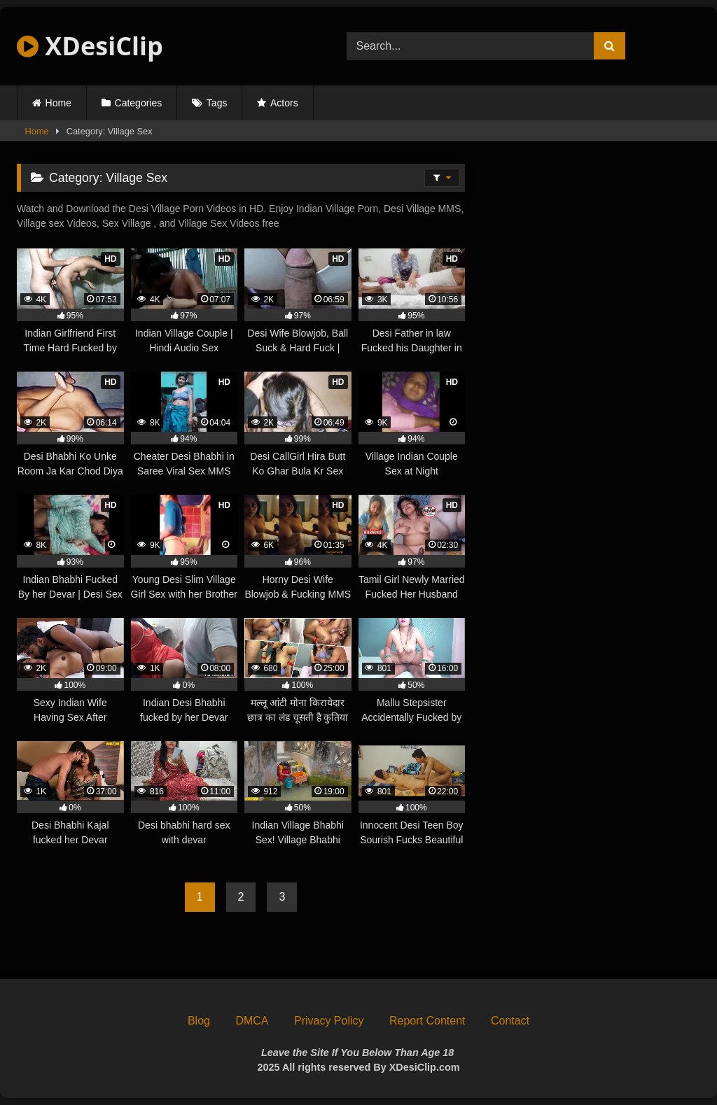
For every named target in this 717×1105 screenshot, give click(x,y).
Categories (138, 102)
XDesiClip (90, 46)
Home (58, 102)
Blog (199, 1021)
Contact (510, 1021)
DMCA (251, 1021)
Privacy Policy (329, 1021)
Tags (217, 102)
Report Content (427, 1021)
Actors (284, 102)
